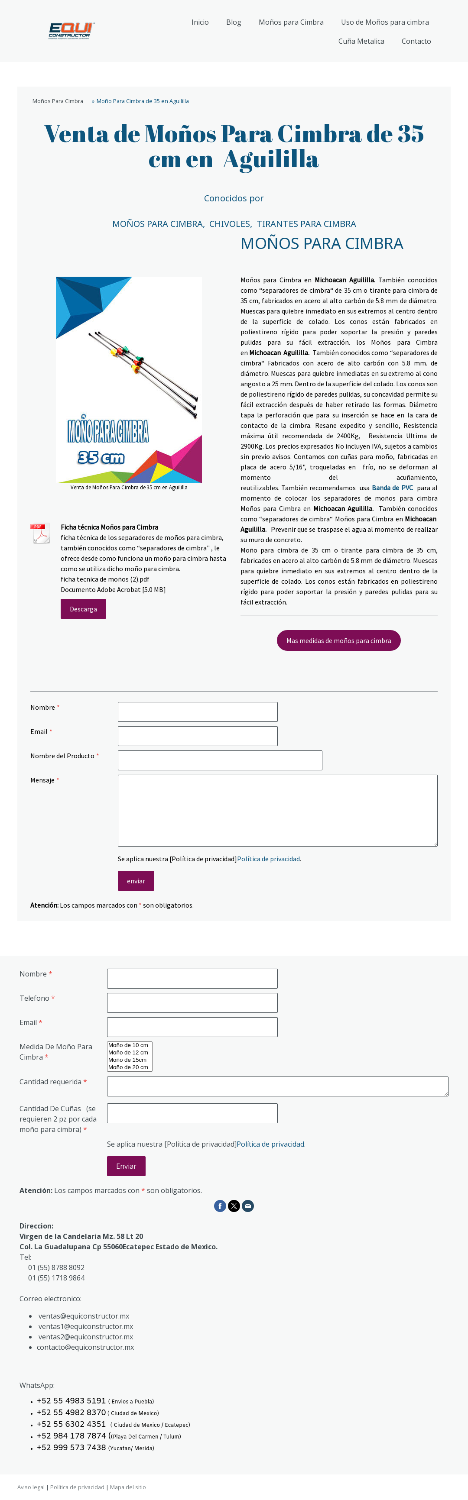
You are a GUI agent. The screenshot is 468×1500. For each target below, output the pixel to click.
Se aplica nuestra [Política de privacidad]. (209, 858)
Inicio (200, 22)
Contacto (416, 41)
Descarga (83, 609)
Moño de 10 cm (129, 1045)
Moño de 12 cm (129, 1053)
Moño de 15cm (129, 1060)
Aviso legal (31, 1487)
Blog (233, 22)
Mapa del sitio (128, 1487)
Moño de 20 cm (129, 1067)
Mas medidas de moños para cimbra (338, 640)
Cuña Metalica (361, 41)
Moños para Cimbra (291, 22)
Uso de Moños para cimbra (385, 22)
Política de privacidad (268, 858)
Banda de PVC (392, 487)
